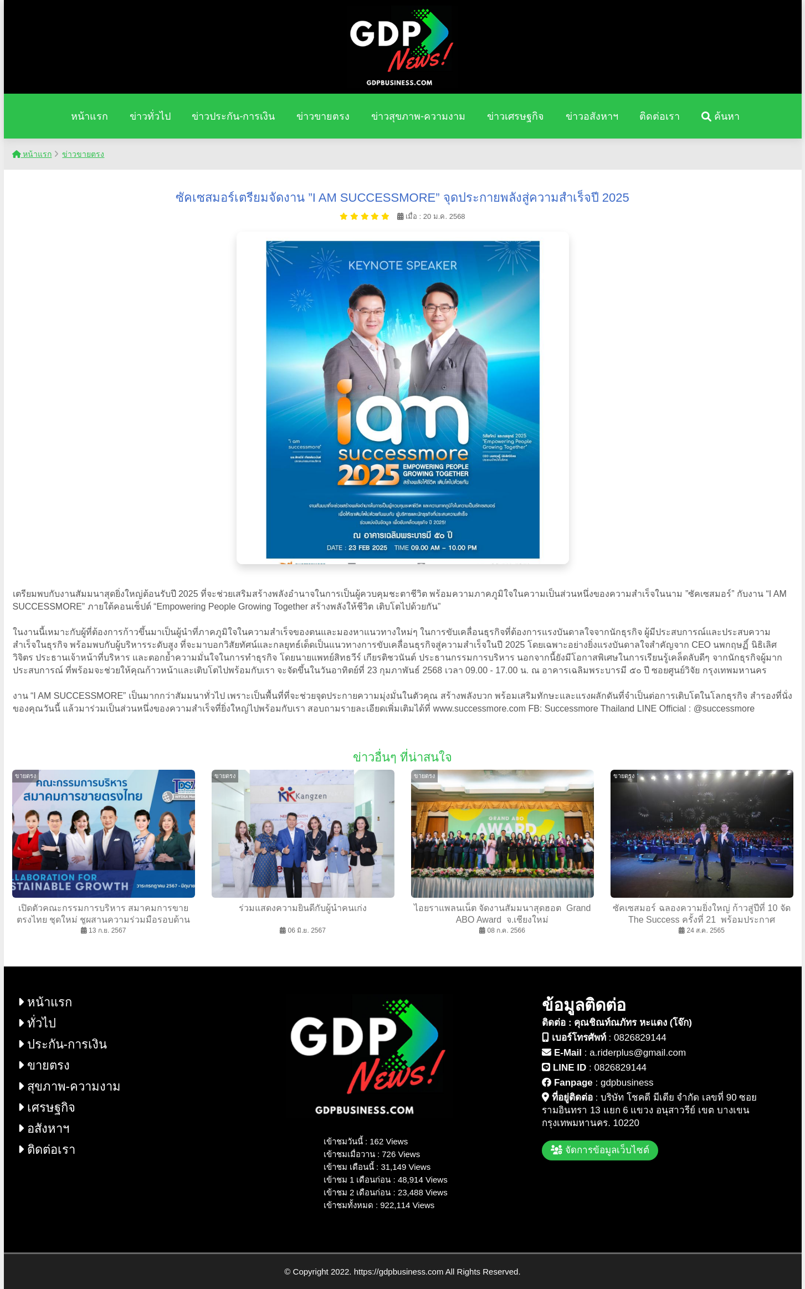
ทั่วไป (37, 1023)
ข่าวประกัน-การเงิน (233, 116)
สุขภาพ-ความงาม (69, 1086)
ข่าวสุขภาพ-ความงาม (418, 116)
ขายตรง (44, 1065)
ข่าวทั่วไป (150, 116)
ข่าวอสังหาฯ (592, 116)
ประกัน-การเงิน (62, 1044)
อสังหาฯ (43, 1128)
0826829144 (640, 1037)
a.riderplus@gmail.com (637, 1052)
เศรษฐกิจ (46, 1107)
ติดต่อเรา (659, 116)
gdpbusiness (627, 1082)
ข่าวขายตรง (323, 116)
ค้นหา (720, 116)
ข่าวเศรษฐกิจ (515, 116)
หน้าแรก (89, 116)
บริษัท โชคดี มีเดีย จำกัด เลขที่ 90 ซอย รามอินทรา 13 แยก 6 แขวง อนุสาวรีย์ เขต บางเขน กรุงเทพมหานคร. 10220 (649, 1110)
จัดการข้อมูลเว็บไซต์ (600, 1150)
